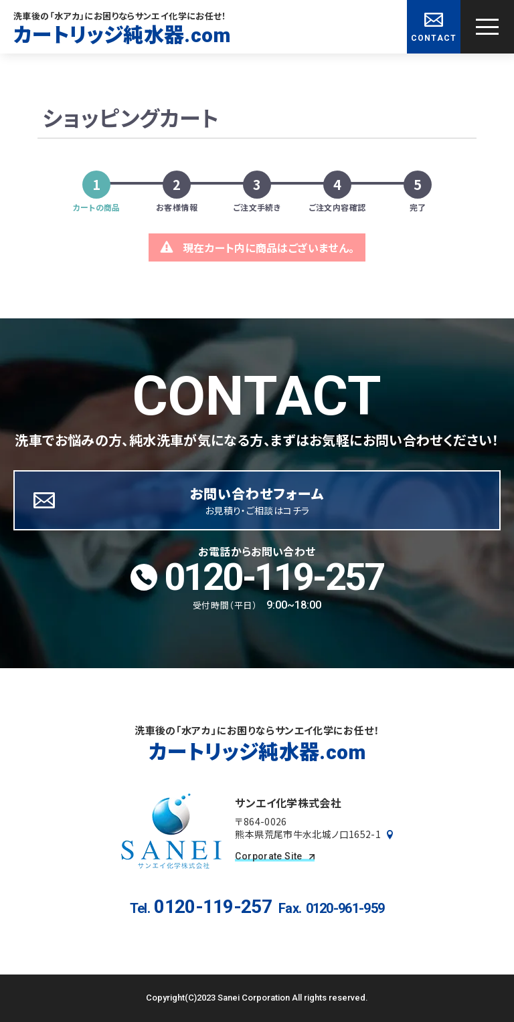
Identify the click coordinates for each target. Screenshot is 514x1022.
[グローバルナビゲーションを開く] (487, 27)
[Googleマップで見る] (390, 834)
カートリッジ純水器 (121, 34)
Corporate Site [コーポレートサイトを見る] (274, 856)
